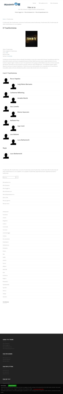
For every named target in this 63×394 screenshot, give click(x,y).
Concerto (5, 230)
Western (5, 296)
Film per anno (6, 203)
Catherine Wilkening (17, 93)
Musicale (5, 269)
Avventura (5, 214)
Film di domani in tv (29, 12)
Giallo (4, 257)
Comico (4, 223)
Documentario (6, 239)
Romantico (5, 281)
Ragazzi (4, 278)
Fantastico (5, 248)
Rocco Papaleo (15, 79)
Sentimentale (6, 284)
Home (34, 3)
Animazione (5, 211)
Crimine (4, 236)
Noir (4, 272)
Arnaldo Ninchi (22, 98)
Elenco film (5, 197)
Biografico (5, 220)
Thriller (4, 293)
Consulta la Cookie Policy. (38, 389)
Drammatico (6, 242)
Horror (4, 263)
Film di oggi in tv (19, 12)
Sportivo (5, 287)
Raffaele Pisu (14, 120)
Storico (4, 290)
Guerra (4, 260)
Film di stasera (54, 3)
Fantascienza (6, 245)
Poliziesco (5, 275)
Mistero (4, 266)
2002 (7, 52)
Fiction (4, 251)
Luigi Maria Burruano (24, 84)
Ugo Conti (20, 126)
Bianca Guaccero (23, 112)
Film (4, 254)
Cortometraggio (6, 233)
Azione (4, 217)
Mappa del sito (6, 383)
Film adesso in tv (43, 3)
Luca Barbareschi (23, 140)
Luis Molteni (14, 134)
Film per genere (6, 200)
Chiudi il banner (12, 385)
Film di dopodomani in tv (41, 12)
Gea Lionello (14, 106)
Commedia (9, 56)
